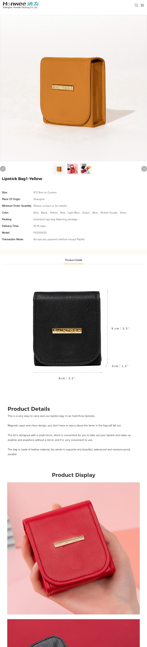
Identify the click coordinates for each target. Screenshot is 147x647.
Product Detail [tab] (73, 260)
